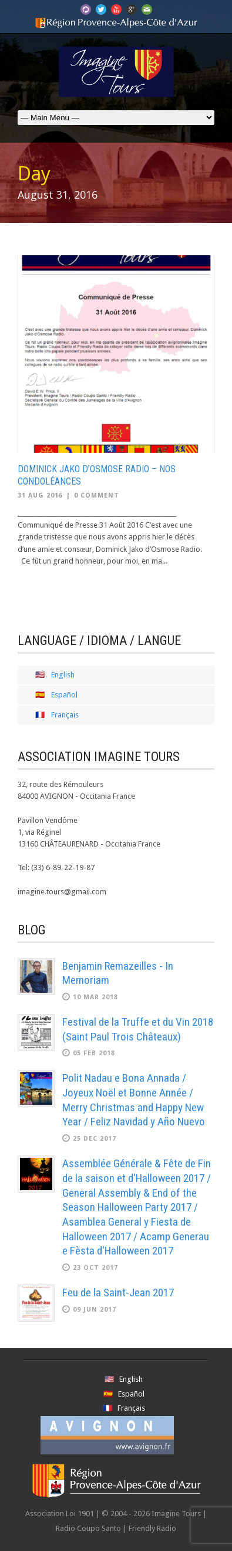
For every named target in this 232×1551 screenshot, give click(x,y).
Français (65, 714)
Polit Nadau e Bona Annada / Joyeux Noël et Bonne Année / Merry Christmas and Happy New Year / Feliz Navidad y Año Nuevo (133, 1099)
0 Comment (96, 495)
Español (64, 694)
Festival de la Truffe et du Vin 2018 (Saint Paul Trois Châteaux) (137, 1029)
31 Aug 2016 (40, 495)
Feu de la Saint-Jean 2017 (118, 1292)
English (63, 674)
